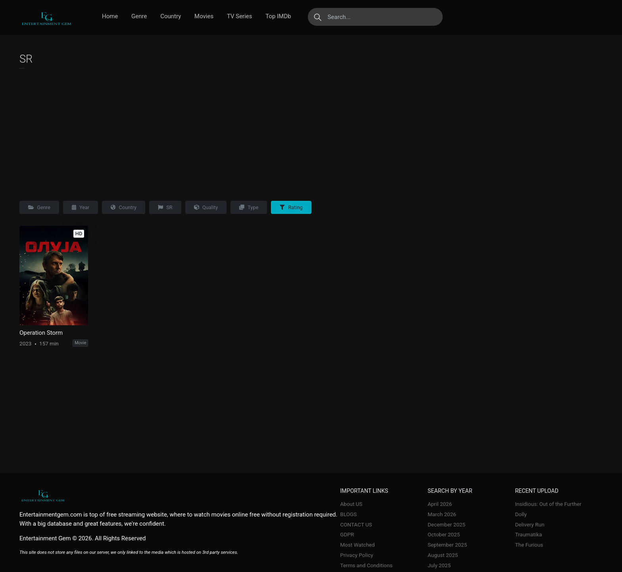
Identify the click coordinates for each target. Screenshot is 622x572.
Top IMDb (278, 16)
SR (165, 207)
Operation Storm (41, 332)
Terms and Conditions (366, 565)
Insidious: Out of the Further (548, 504)
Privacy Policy (356, 555)
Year (81, 207)
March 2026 (442, 514)
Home (110, 16)
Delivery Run (529, 524)
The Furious (529, 544)
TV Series (239, 16)
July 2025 (439, 565)
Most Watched (357, 544)
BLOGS (348, 514)
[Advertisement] (311, 132)
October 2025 (444, 534)
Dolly (521, 514)
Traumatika (528, 534)
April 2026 (440, 504)
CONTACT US (356, 524)
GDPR (347, 534)
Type (248, 207)
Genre (139, 16)
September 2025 (447, 544)
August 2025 (443, 555)
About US (351, 504)
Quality (206, 207)
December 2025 (446, 524)
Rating (291, 207)
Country (170, 16)
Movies (203, 16)
